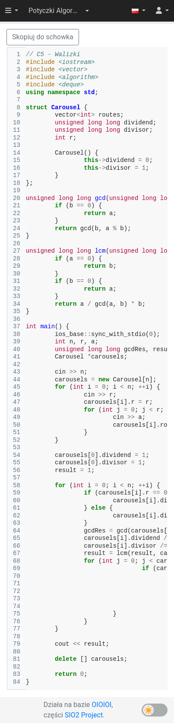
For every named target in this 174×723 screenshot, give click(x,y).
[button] (58, 11)
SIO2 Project (84, 715)
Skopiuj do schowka (42, 37)
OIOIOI (101, 705)
